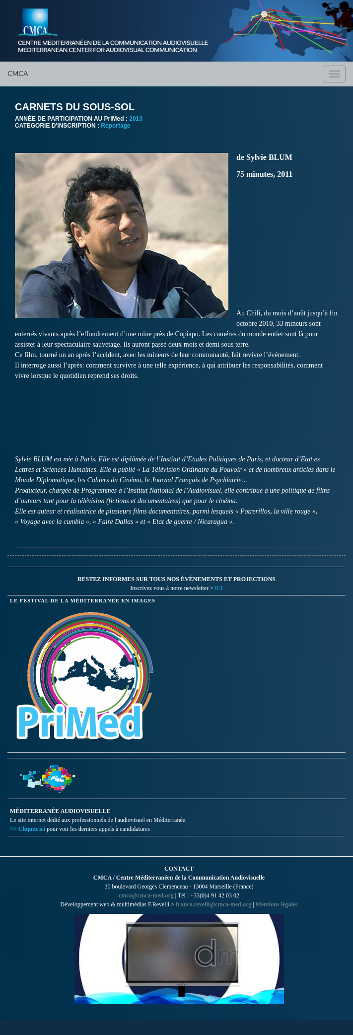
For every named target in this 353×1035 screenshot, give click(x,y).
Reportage (115, 125)
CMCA (17, 73)
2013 (135, 118)
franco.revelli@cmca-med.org (213, 904)
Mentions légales (277, 904)
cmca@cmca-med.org (146, 895)
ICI (219, 588)
